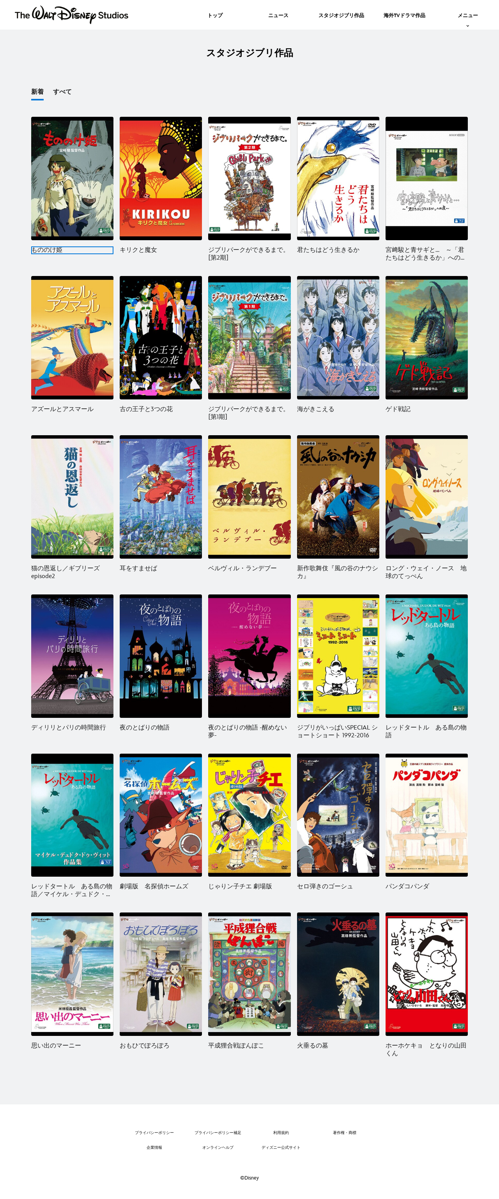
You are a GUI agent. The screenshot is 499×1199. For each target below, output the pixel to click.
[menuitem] (215, 14)
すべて (62, 92)
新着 (37, 92)
